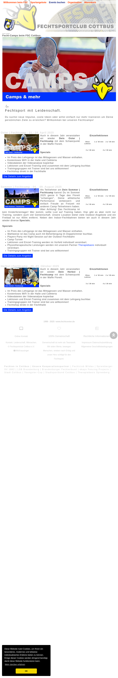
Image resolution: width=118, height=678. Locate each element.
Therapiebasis (86, 248)
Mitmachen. (31, 342)
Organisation (75, 2)
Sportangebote (38, 2)
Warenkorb (90, 2)
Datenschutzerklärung (102, 342)
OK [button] (26, 671)
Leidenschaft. (20, 342)
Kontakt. (9, 342)
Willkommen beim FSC (15, 2)
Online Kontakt (21, 336)
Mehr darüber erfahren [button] (15, 664)
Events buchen (57, 2)
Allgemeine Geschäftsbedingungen (97, 346)
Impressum (87, 342)
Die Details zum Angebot (17, 180)
